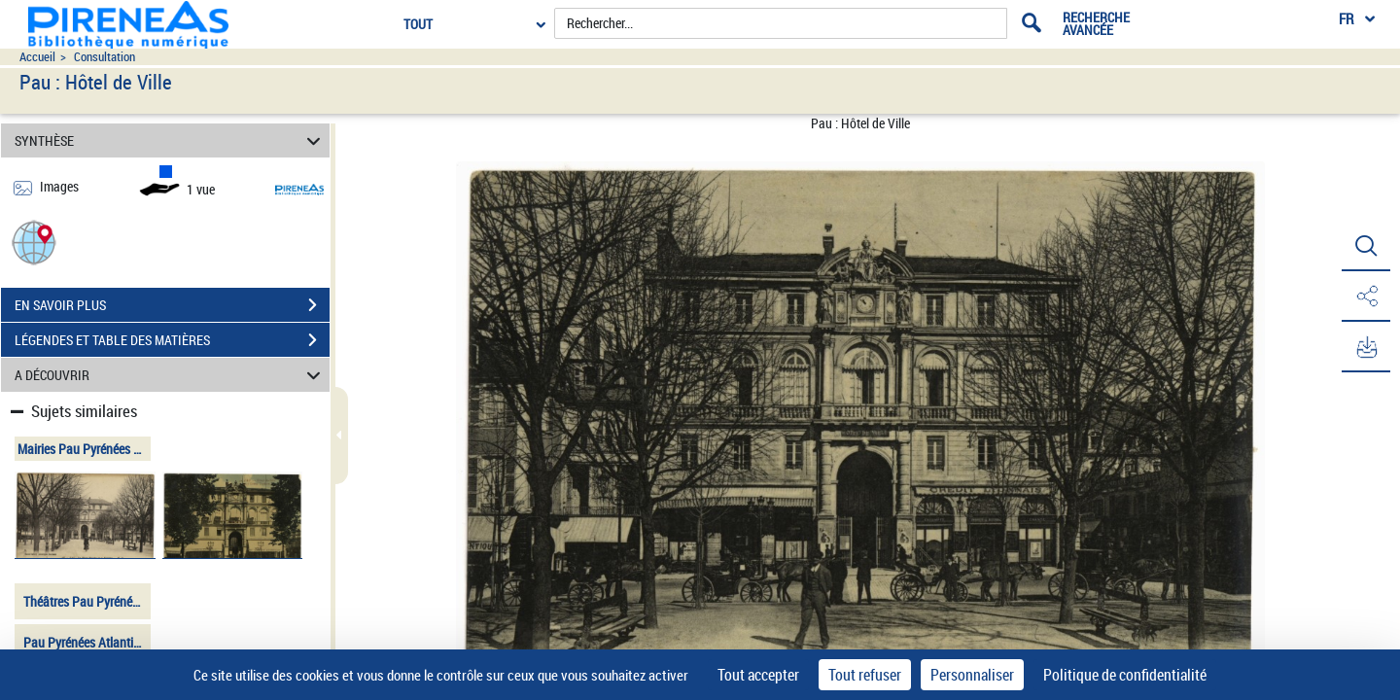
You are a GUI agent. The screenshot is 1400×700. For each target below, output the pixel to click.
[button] (34, 241)
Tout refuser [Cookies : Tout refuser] (864, 674)
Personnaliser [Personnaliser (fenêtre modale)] (972, 674)
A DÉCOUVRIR (171, 375)
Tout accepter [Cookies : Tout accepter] (758, 674)
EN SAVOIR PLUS (172, 305)
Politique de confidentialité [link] (1125, 674)
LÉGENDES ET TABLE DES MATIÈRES (172, 340)
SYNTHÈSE (171, 140)
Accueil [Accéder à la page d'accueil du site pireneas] (37, 57)
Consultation (104, 57)
